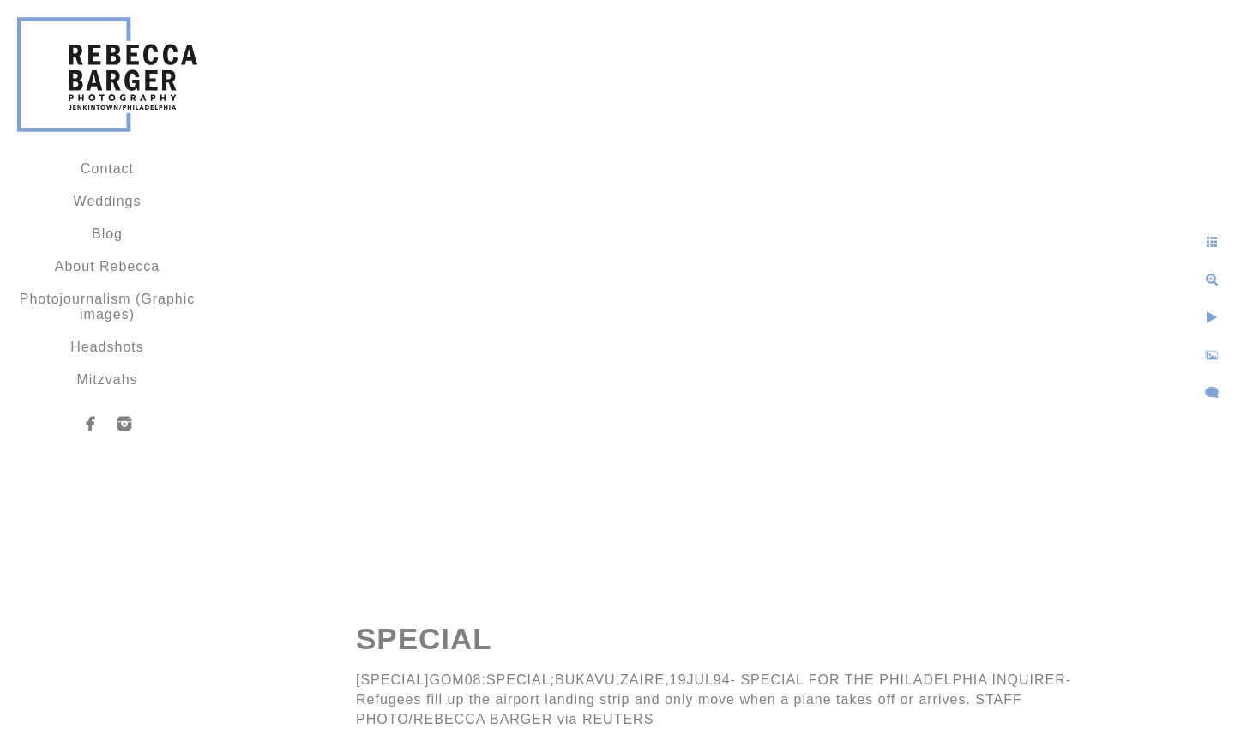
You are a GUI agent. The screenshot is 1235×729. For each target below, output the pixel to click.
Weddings (108, 201)
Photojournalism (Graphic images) (108, 307)
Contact (107, 168)
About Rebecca (107, 266)
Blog (107, 233)
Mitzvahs (106, 379)
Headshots (107, 347)
